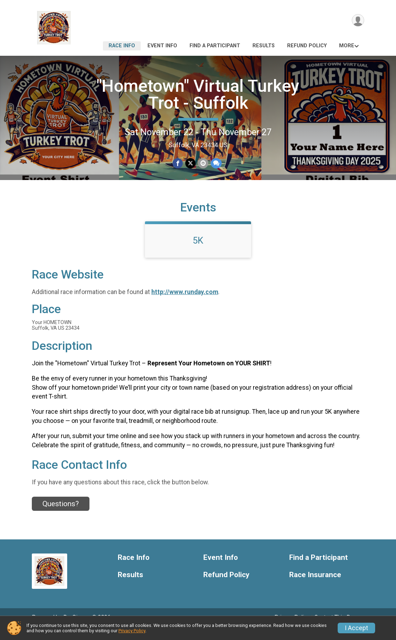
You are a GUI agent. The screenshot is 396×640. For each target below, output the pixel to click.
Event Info (162, 46)
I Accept (356, 628)
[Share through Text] (215, 163)
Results (263, 46)
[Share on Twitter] (190, 163)
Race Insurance (315, 584)
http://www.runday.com (184, 301)
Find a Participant (215, 46)
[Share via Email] (203, 163)
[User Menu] (357, 20)
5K (198, 250)
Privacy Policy (131, 630)
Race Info (122, 46)
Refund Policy (307, 46)
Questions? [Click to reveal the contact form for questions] (60, 513)
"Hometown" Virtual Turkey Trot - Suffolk (198, 94)
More (346, 46)
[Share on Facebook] (178, 163)
